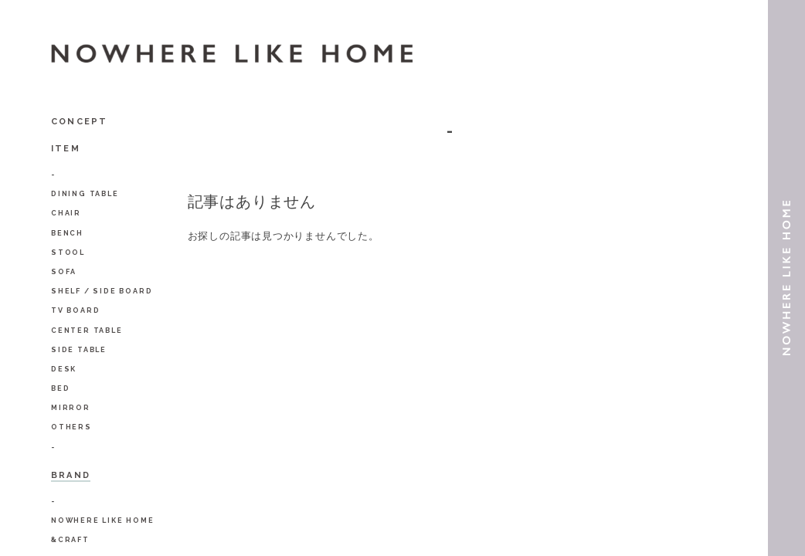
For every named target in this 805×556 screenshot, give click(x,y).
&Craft (70, 540)
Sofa (63, 272)
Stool (68, 252)
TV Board (75, 310)
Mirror (70, 408)
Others (71, 427)
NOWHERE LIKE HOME (103, 520)
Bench (67, 233)
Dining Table (85, 194)
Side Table (79, 350)
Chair (66, 213)
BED (60, 388)
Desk (63, 369)
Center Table (87, 330)
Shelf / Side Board (101, 291)
